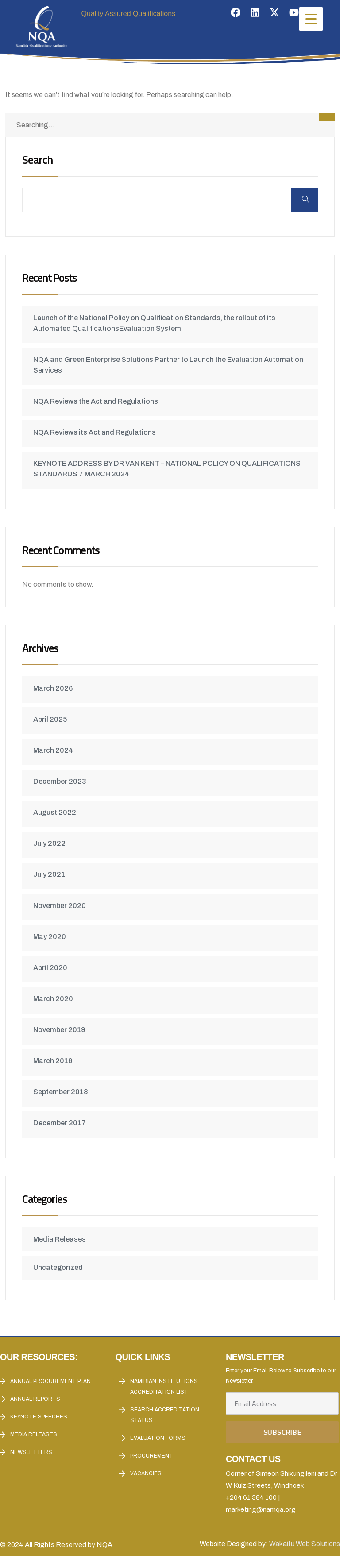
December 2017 (61, 1123)
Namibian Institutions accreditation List (164, 1386)
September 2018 (62, 1092)
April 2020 (52, 967)
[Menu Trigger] (311, 19)
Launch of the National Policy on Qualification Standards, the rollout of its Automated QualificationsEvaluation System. (156, 323)
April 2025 (51, 719)
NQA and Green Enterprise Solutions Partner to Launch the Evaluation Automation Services (170, 365)
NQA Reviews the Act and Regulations (97, 401)
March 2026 (54, 688)
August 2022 (56, 812)
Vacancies (146, 1473)
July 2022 (51, 843)
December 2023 (61, 781)
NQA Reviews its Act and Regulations (96, 432)
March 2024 (54, 750)
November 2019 (61, 1029)
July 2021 (50, 874)
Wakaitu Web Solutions (304, 1544)
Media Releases (61, 1239)
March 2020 (54, 998)
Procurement (151, 1456)
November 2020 (61, 905)
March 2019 (54, 1061)
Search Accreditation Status (164, 1415)
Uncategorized (59, 1267)
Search (38, 161)
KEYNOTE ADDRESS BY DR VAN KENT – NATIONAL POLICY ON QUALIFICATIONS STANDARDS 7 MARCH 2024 (168, 469)
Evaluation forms (157, 1438)
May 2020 (51, 936)
